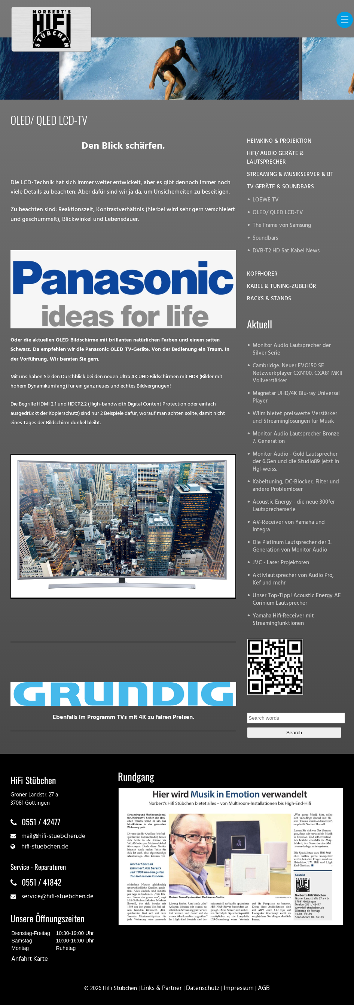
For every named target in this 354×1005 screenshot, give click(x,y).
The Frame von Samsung (282, 225)
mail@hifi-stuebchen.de (53, 836)
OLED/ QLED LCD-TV (278, 213)
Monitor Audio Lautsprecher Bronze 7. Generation (296, 438)
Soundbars (265, 238)
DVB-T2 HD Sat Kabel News (286, 251)
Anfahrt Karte (29, 959)
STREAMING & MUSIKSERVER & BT (290, 174)
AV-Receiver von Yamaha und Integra (289, 526)
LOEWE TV (266, 200)
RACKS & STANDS (269, 299)
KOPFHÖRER (262, 274)
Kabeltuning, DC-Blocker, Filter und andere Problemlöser (296, 486)
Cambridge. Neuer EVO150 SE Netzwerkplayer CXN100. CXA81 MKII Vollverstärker (297, 373)
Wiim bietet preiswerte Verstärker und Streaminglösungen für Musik (295, 418)
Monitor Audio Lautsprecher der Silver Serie (292, 349)
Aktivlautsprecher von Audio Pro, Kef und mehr (293, 579)
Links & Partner (161, 988)
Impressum (239, 988)
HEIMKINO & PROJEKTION (279, 141)
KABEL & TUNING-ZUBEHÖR (281, 286)
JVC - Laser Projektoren (281, 563)
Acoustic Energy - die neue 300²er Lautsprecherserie (294, 506)
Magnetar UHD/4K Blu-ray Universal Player (296, 397)
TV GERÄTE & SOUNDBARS (280, 187)
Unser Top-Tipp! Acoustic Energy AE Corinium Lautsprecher (297, 600)
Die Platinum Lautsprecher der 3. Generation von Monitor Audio (292, 546)
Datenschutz (203, 988)
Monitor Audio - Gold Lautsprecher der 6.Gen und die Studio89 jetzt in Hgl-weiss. (296, 462)
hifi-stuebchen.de (44, 847)
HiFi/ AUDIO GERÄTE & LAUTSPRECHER (275, 158)
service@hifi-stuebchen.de (57, 897)
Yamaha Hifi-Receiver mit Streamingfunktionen (283, 620)
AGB (264, 988)
